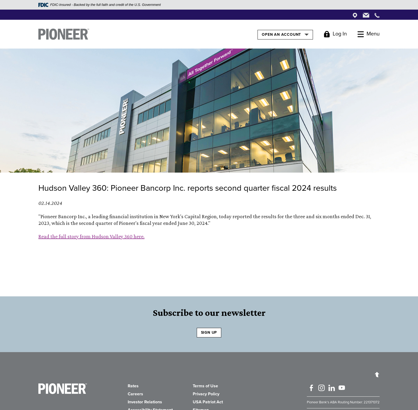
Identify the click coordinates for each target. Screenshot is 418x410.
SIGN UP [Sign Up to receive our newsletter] (209, 332)
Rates (133, 386)
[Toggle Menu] (368, 34)
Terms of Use (205, 386)
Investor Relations (145, 402)
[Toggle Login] (335, 34)
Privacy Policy (206, 394)
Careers (135, 394)
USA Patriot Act (208, 402)
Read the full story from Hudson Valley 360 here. (91, 236)
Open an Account (285, 34)
